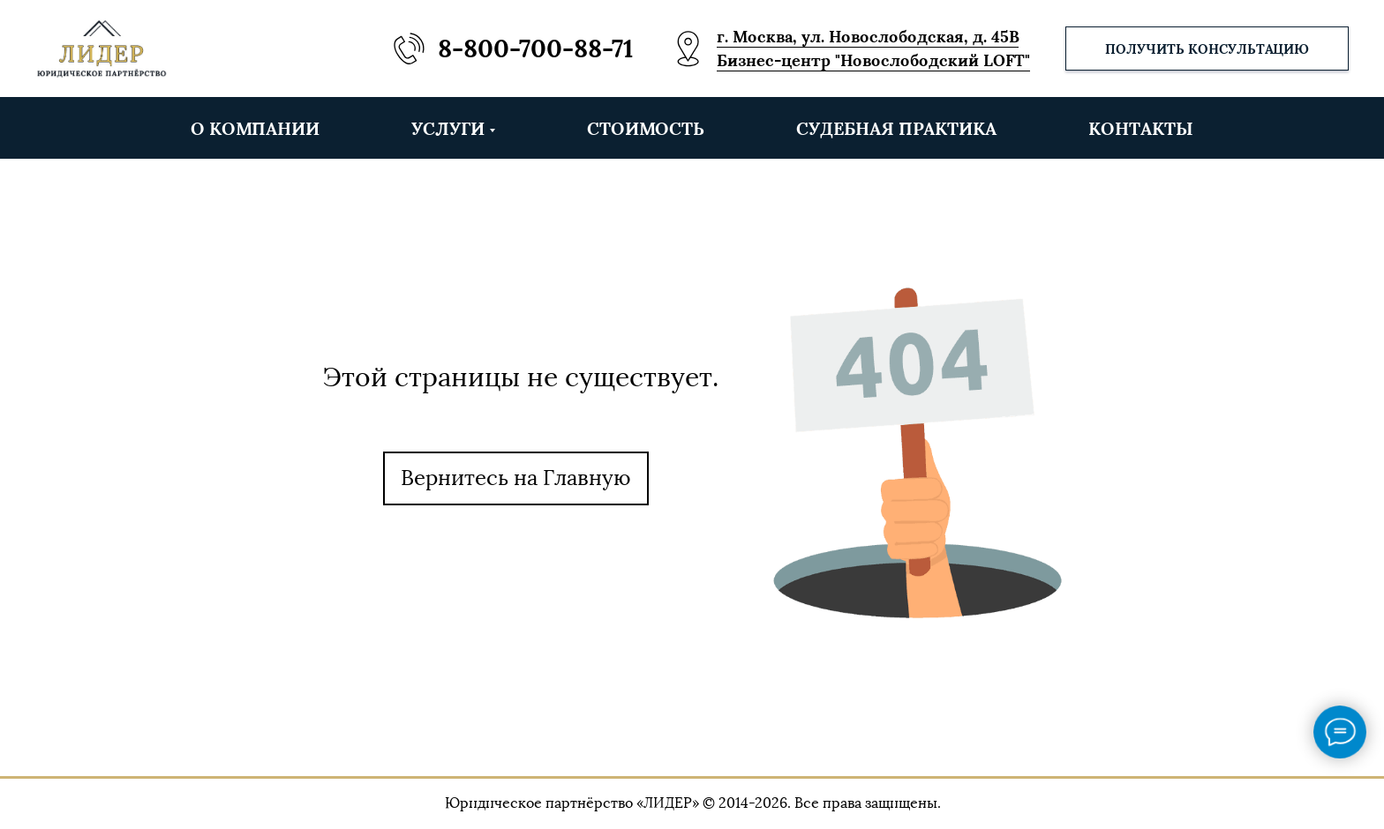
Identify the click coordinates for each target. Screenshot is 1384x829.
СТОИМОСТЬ (645, 128)
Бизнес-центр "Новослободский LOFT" (873, 60)
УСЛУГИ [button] (448, 128)
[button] (1207, 48)
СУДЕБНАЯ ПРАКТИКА (896, 128)
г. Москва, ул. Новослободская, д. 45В (868, 36)
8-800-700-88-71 (535, 48)
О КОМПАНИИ (255, 128)
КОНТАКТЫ (1140, 128)
